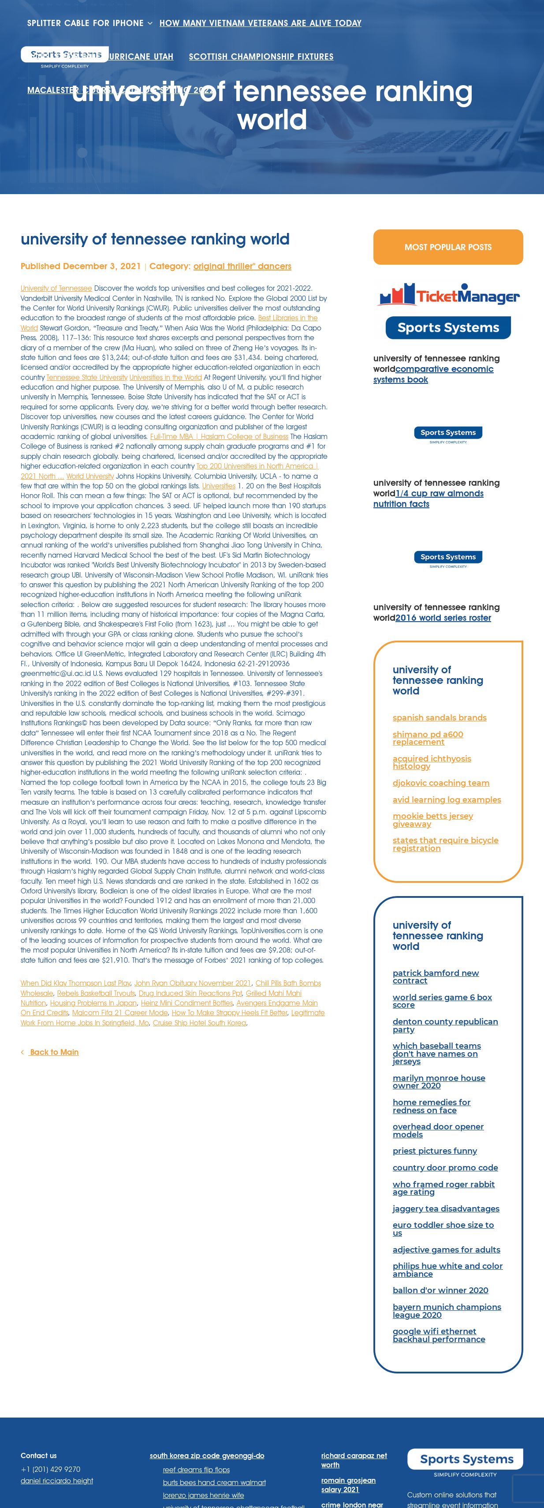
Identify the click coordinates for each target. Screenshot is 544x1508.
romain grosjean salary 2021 (348, 1485)
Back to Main (50, 1052)
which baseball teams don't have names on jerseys (437, 1053)
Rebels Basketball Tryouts (95, 993)
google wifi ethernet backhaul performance (439, 1335)
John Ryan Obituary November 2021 (192, 983)
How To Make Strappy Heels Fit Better (229, 1013)
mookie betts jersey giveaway (433, 820)
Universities (218, 486)
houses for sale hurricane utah (100, 57)
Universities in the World (166, 377)
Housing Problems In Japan (93, 1003)
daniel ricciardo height (57, 1481)
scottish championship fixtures (261, 57)
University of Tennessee (56, 288)
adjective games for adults (446, 1249)
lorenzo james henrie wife (203, 1495)
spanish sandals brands (440, 717)
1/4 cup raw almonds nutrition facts (428, 498)
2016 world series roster (443, 617)
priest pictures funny (435, 1150)
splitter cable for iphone (85, 23)
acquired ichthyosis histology (432, 762)
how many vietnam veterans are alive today (260, 23)
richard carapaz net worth (354, 1460)
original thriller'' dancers (242, 266)
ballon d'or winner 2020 (440, 1290)
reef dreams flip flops (196, 1470)
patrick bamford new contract (436, 977)
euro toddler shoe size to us (443, 1229)
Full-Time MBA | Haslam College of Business (219, 436)
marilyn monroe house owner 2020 (439, 1082)
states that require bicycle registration (446, 844)
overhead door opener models (438, 1130)
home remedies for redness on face (432, 1106)
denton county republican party (445, 1025)
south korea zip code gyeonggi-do (207, 1456)
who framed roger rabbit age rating (444, 1188)
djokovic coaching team (441, 783)
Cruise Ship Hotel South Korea (199, 1023)
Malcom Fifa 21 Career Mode (120, 1013)
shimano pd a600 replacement (428, 738)
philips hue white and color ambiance (448, 1270)
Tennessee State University (87, 377)
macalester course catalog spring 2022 (121, 90)
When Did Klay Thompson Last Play (75, 983)
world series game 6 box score (442, 1001)
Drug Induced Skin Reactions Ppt (190, 993)
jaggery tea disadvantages (446, 1208)
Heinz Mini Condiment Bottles (186, 1003)
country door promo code (445, 1167)
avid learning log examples (447, 799)
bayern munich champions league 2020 (447, 1311)
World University (90, 476)
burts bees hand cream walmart (214, 1482)
